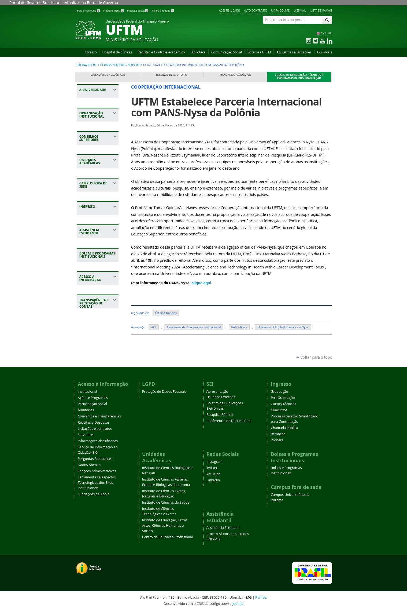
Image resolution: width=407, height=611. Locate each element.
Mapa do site (280, 10)
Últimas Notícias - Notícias (120, 65)
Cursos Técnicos (283, 404)
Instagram (214, 461)
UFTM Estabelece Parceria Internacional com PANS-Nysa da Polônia (226, 107)
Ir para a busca (138, 10)
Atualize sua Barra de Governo (91, 2)
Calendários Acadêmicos (108, 75)
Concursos (279, 410)
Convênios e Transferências (99, 416)
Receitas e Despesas (93, 422)
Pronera (277, 440)
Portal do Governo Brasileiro (34, 2)
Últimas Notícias (166, 313)
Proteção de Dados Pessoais (164, 391)
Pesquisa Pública (219, 414)
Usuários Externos (220, 397)
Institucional (87, 391)
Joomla (237, 603)
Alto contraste (255, 10)
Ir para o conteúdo (87, 10)
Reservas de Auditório (171, 75)
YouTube (213, 474)
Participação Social (92, 404)
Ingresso (90, 52)
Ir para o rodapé (162, 10)
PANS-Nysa (239, 327)
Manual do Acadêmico (235, 75)
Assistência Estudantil (223, 527)
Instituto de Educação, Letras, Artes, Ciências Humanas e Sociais (165, 525)
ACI (153, 327)
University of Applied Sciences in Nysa (283, 327)
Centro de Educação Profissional (167, 537)
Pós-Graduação (283, 397)
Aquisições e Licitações (293, 52)
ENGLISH (326, 33)
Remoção (278, 434)
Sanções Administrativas (97, 471)
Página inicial (87, 65)
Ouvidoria (324, 52)
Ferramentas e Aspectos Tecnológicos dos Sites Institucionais (97, 482)
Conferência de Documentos (228, 421)
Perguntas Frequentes (95, 458)
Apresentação (217, 391)
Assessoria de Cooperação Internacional (194, 327)
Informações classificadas (98, 441)
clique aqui (201, 283)
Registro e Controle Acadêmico (161, 52)
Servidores (86, 434)
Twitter (211, 467)
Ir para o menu (113, 10)
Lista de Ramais (321, 10)
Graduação (279, 391)
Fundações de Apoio (94, 494)
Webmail (300, 10)
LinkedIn (213, 480)
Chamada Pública (284, 427)
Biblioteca (198, 52)
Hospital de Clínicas (117, 52)
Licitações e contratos (95, 428)
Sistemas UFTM (259, 52)
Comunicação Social (226, 52)
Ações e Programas (93, 397)
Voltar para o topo (314, 357)
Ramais (261, 597)
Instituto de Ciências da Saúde (165, 502)
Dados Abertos (89, 465)
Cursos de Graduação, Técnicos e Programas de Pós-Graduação (299, 76)
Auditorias (86, 410)
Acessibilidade (229, 10)
